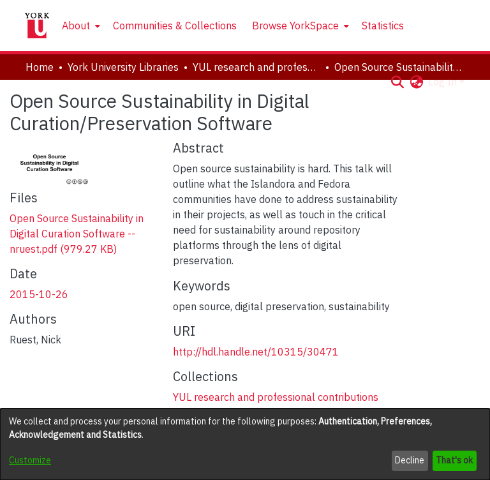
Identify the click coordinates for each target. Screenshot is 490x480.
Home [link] (40, 67)
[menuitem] (79, 25)
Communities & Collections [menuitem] (175, 25)
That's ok (454, 460)
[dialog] (245, 444)
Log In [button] (443, 81)
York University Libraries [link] (123, 67)
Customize (30, 460)
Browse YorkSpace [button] (295, 25)
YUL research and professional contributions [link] (256, 67)
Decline (409, 460)
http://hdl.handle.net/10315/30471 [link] (256, 351)
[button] (397, 81)
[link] (77, 233)
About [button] (76, 25)
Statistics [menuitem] (383, 25)
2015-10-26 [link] (39, 294)
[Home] (37, 25)
